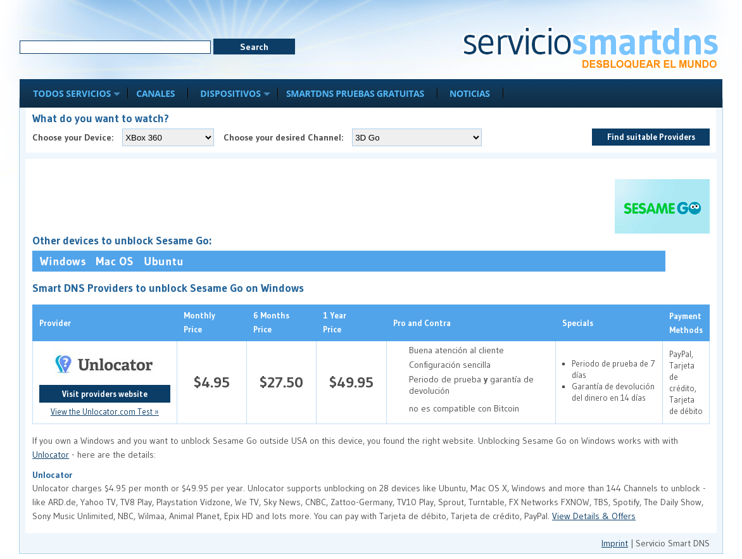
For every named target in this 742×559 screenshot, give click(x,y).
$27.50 (281, 382)
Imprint (614, 543)
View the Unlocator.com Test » (105, 411)
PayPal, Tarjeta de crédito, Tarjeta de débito (686, 382)
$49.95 (351, 382)
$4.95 (212, 382)
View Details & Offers (594, 516)
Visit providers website (105, 394)
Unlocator (50, 454)
